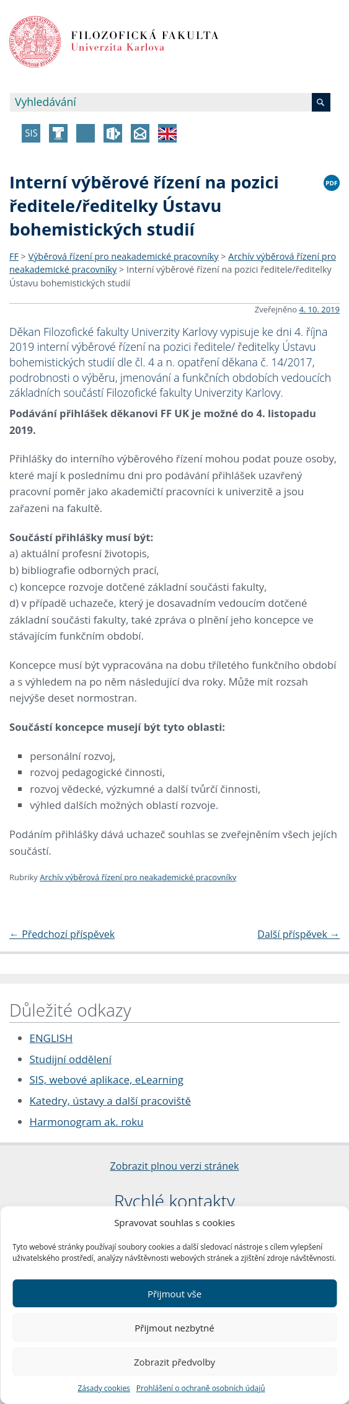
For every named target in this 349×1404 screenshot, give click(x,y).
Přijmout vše (174, 1293)
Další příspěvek (298, 934)
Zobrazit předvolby (174, 1362)
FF (14, 256)
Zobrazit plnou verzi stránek (174, 1166)
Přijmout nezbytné (174, 1328)
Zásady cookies (103, 1388)
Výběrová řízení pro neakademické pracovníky (124, 256)
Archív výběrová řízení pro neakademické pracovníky (138, 877)
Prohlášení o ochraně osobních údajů (200, 1388)
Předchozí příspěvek (62, 934)
